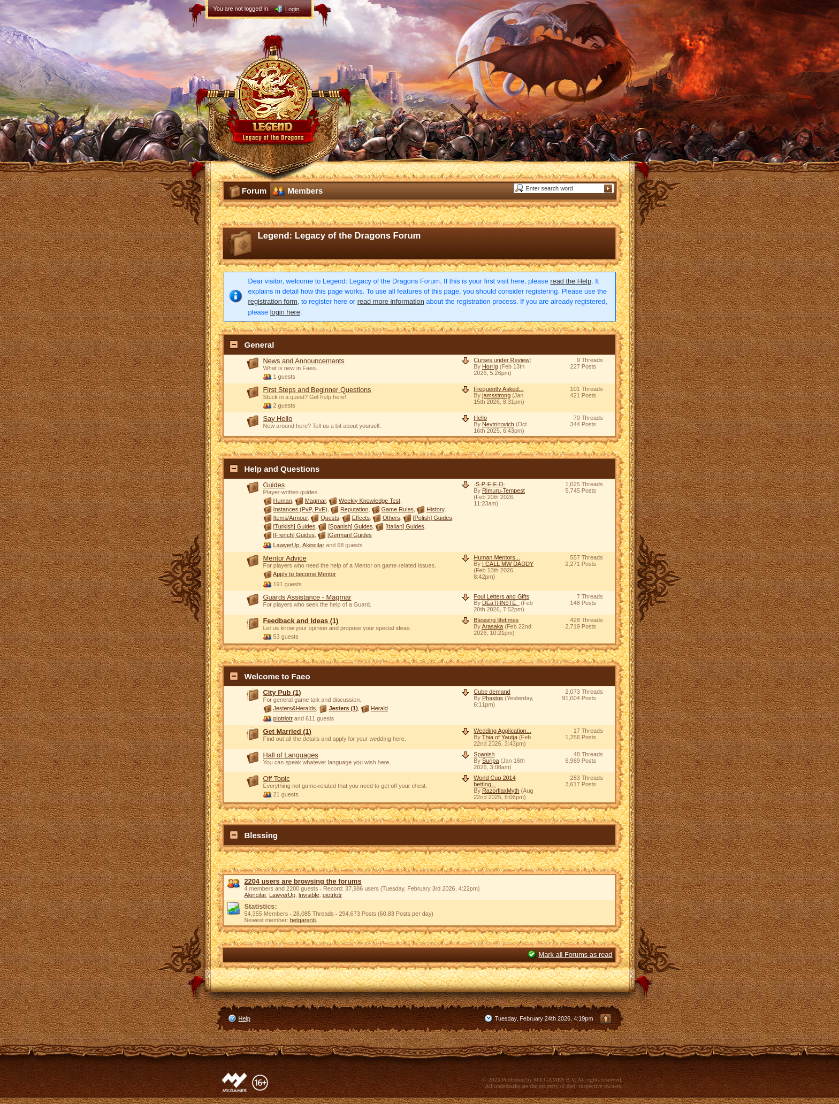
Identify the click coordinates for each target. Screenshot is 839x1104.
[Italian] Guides (404, 526)
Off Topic (276, 779)
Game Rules (398, 509)
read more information (390, 301)
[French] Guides (294, 535)
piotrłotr (283, 718)
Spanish (484, 754)
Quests (330, 518)
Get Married (287, 731)
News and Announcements (304, 361)
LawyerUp (286, 545)
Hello (480, 418)
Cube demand (492, 691)
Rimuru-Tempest (503, 490)
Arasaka (492, 626)
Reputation (354, 509)
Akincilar (313, 545)
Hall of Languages (290, 755)
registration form (273, 301)
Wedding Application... (502, 730)
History (435, 509)
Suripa (490, 760)
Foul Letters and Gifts (501, 596)
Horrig (490, 366)
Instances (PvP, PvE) (300, 509)
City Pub (282, 692)
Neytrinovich (498, 424)
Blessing (261, 835)
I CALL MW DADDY (507, 564)
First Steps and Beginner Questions (317, 390)
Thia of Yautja (499, 737)
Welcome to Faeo (277, 676)
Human (282, 500)
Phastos (492, 698)
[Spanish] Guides (350, 526)
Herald (379, 708)
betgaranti (303, 920)
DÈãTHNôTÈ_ (501, 603)
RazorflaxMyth (501, 790)
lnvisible (309, 895)
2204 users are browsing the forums (303, 881)
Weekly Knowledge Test (369, 500)
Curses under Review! (502, 360)
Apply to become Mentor (304, 574)
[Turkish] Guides (294, 526)
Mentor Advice (285, 558)
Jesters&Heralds (294, 708)
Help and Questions (282, 468)
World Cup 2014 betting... (494, 781)
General (259, 344)
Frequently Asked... (498, 389)
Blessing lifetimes (496, 620)
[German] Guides (349, 535)
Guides (274, 485)
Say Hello (278, 419)
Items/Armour (290, 518)
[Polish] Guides (432, 518)
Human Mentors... (497, 557)
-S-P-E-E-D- (489, 484)
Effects (361, 518)
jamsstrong (496, 395)
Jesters (343, 708)
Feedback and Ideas (301, 621)
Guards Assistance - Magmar (307, 597)
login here (285, 312)
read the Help (570, 281)
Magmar (315, 500)
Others (391, 518)
